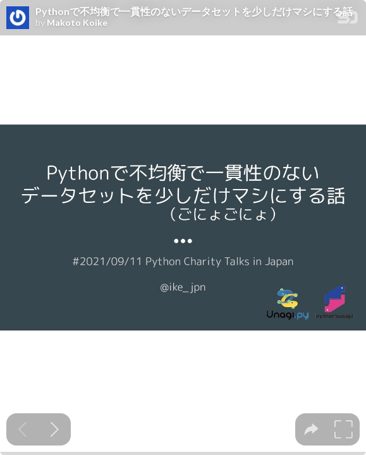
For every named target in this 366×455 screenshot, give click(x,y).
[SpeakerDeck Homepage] (348, 20)
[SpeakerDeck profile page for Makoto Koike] (17, 18)
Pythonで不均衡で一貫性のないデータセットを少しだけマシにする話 (194, 11)
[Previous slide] (22, 429)
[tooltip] (311, 429)
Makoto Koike (77, 22)
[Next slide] (54, 429)
